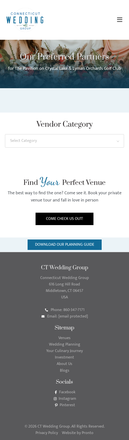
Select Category (23, 140)
